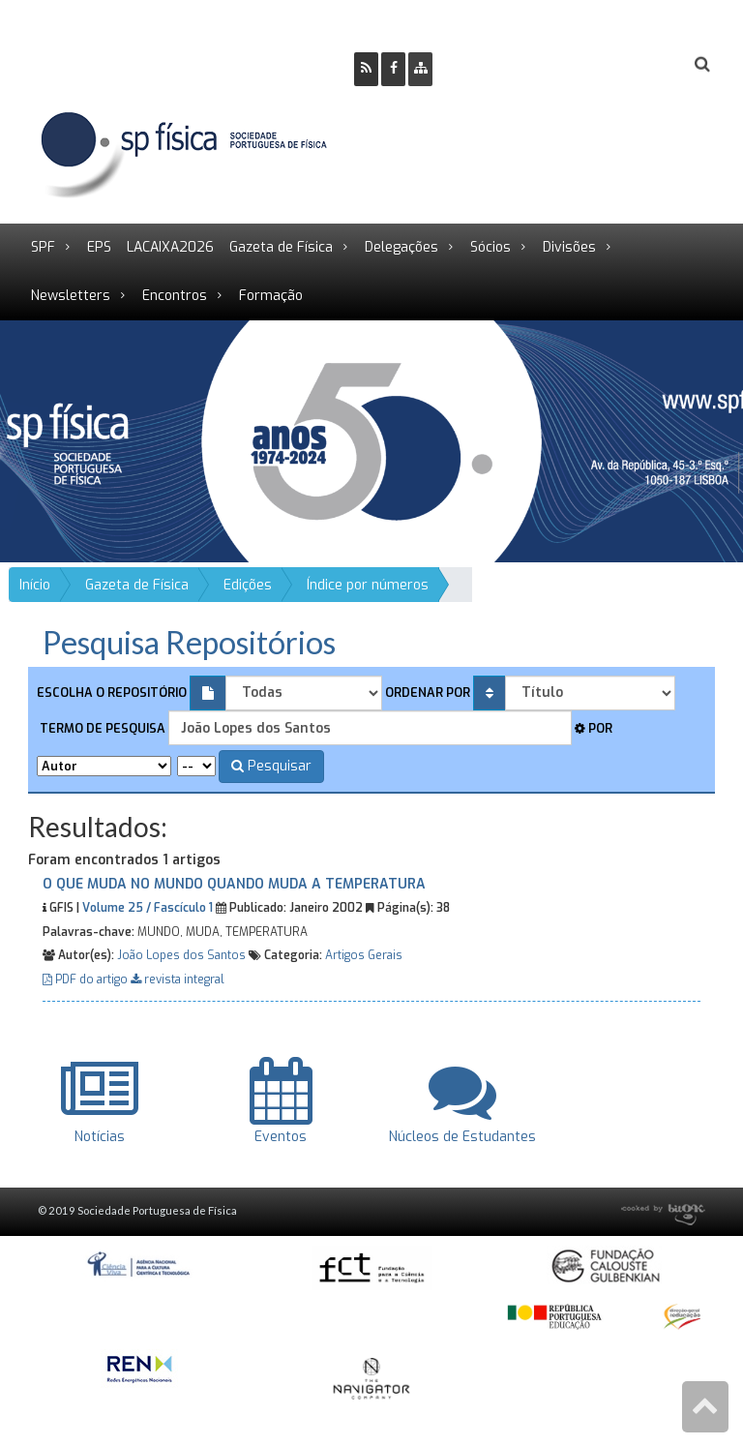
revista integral (177, 979)
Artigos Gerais (363, 955)
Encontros (174, 295)
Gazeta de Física (281, 247)
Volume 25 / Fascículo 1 (147, 908)
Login (624, 64)
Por (593, 728)
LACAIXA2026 (170, 247)
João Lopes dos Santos (181, 955)
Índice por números (368, 585)
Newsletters (70, 295)
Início (34, 585)
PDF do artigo (87, 979)
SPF (43, 247)
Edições (247, 585)
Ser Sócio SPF (513, 64)
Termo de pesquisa (101, 728)
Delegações (401, 247)
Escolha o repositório (112, 692)
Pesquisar (271, 766)
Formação (271, 295)
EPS (99, 247)
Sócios (490, 247)
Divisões (569, 247)
